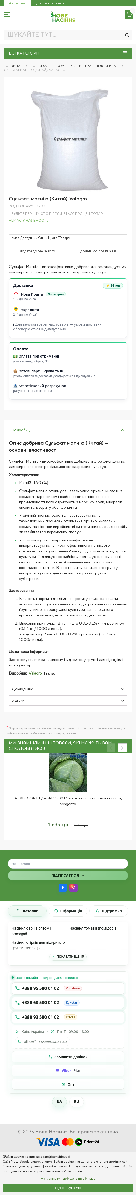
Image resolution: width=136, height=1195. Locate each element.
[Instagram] (73, 888)
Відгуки (18, 701)
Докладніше (22, 689)
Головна (17, 3)
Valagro (35, 673)
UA (59, 1102)
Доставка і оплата (50, 3)
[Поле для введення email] (68, 864)
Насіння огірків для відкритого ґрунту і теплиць (38, 945)
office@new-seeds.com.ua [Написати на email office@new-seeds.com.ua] (42, 1041)
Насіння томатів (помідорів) (94, 928)
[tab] (68, 430)
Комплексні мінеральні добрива (87, 66)
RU (76, 1102)
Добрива (39, 66)
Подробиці (21, 430)
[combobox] (68, 35)
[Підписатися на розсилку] (68, 875)
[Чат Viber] (68, 1070)
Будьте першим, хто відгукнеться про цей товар (57, 214)
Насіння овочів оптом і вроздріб (31, 931)
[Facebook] (63, 888)
